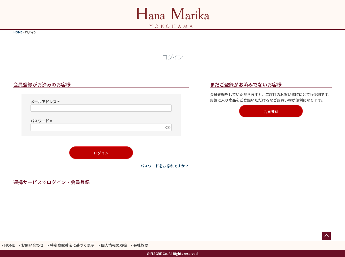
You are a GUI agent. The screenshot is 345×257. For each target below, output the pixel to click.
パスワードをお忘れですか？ (164, 165)
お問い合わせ (32, 245)
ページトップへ (326, 236)
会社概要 (140, 245)
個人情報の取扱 (114, 245)
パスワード (42, 120)
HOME (18, 32)
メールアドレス (46, 101)
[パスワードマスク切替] (167, 127)
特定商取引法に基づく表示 (72, 245)
